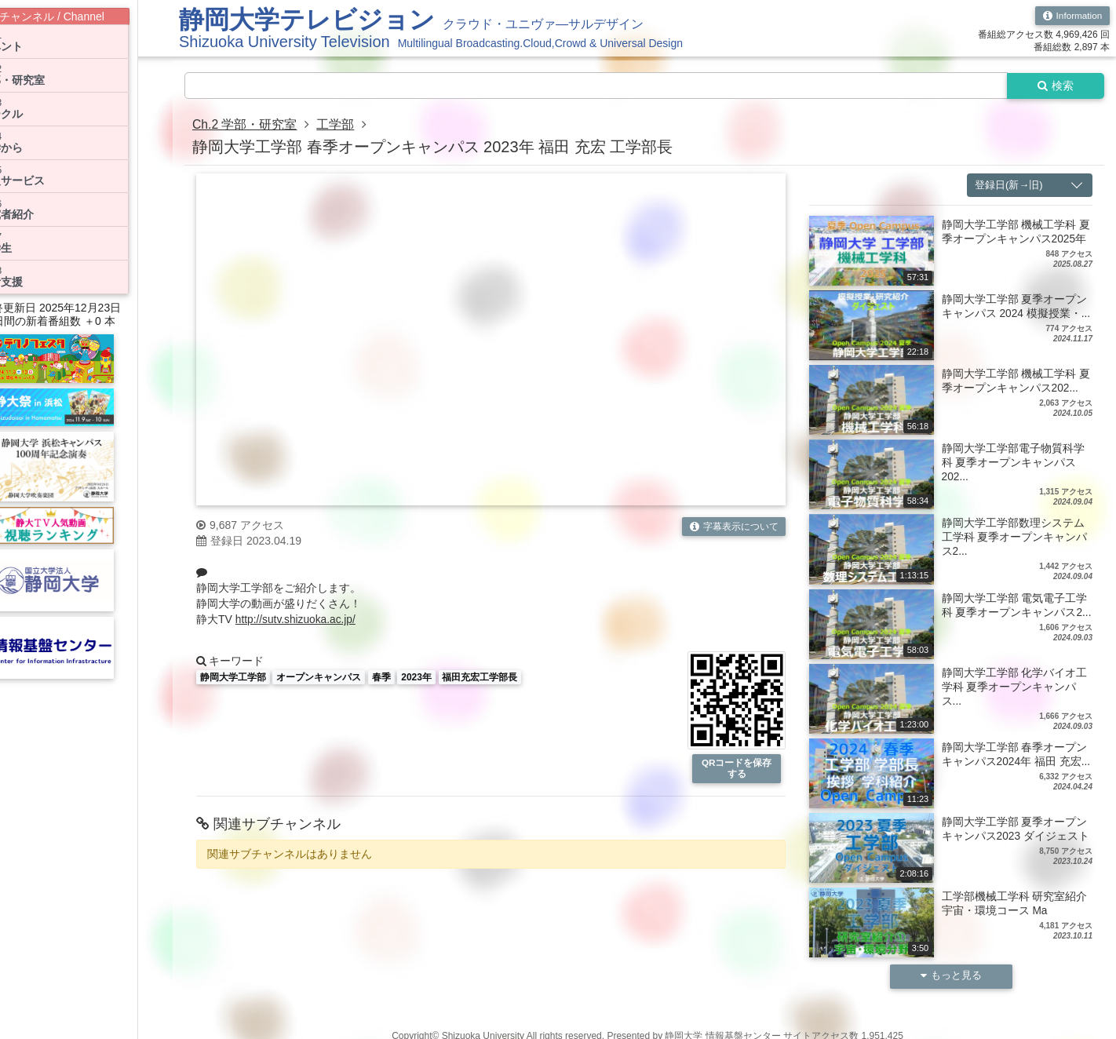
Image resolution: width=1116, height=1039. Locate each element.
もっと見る (951, 976)
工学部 (336, 125)
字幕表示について (733, 526)
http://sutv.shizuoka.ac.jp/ (296, 620)
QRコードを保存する (737, 768)
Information (1071, 15)
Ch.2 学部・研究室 (244, 125)
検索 (1055, 85)
